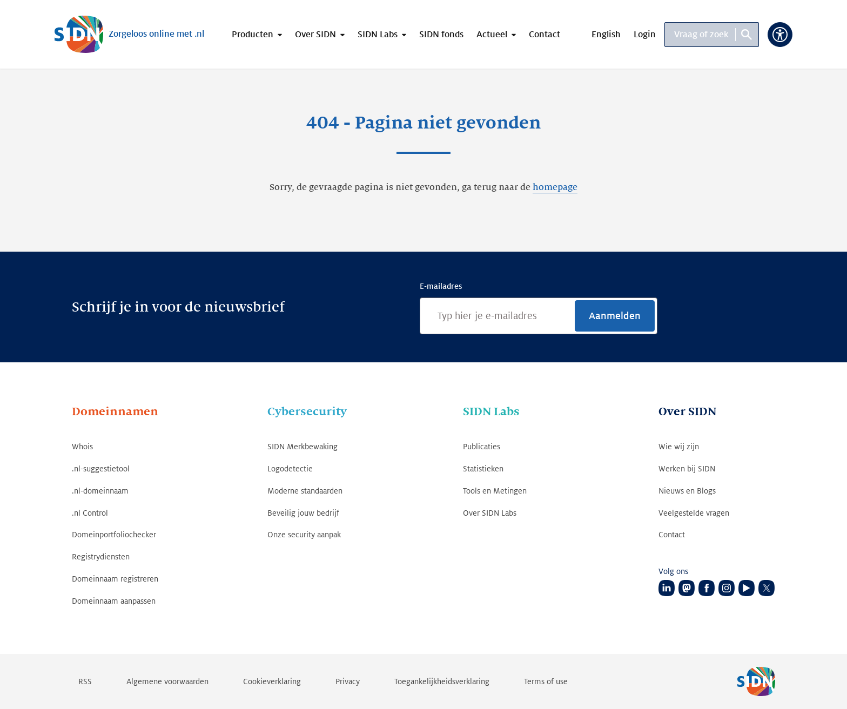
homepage (555, 187)
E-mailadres (441, 286)
